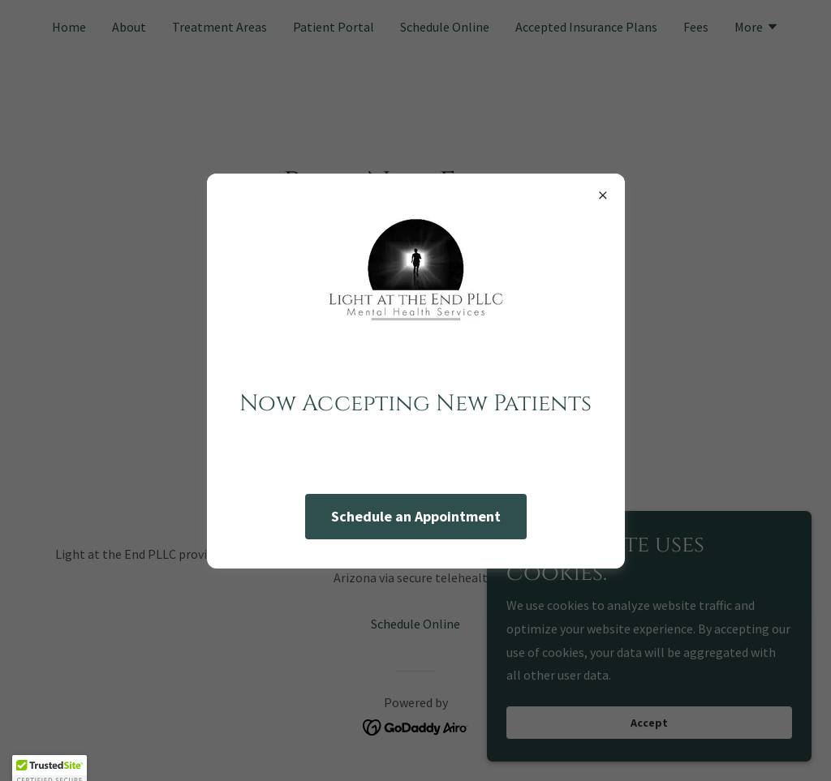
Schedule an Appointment (416, 516)
